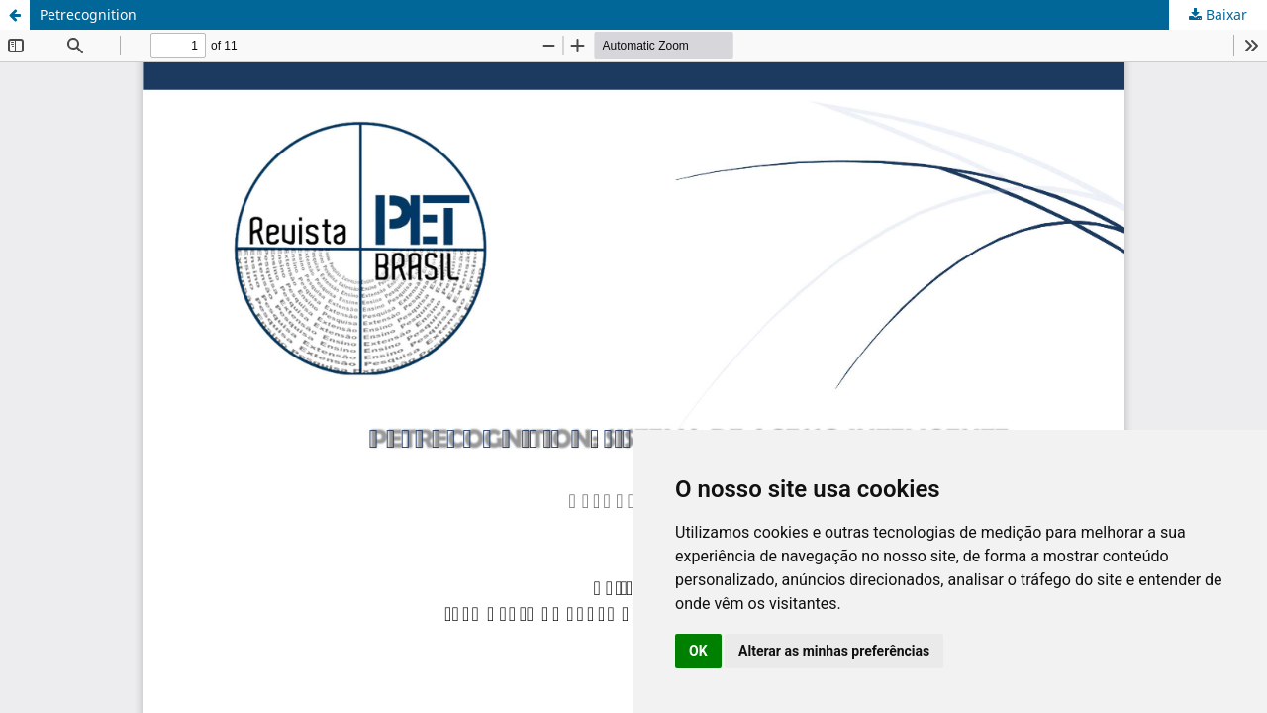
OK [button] (698, 651)
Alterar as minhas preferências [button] (833, 651)
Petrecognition (88, 14)
